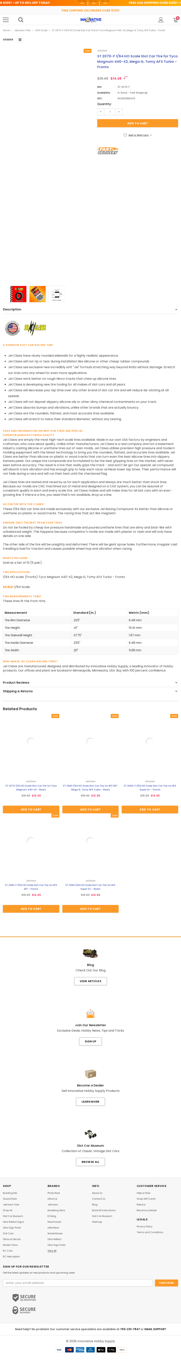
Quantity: (104, 104)
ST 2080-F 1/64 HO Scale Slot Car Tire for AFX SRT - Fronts (31, 887)
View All (52, 1250)
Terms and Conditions (150, 1232)
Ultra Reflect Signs (13, 1222)
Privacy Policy (145, 1226)
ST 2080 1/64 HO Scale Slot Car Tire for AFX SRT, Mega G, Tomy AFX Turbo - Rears (90, 787)
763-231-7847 (130, 1329)
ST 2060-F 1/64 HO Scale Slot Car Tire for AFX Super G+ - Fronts (150, 787)
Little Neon (53, 1227)
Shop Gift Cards (146, 1199)
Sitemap (97, 1222)
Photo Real (54, 1193)
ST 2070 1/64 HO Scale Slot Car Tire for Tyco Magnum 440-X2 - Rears (31, 787)
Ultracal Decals (12, 1239)
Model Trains (10, 1245)
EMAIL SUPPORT (155, 1329)
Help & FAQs (143, 1193)
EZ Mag (52, 1216)
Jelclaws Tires (11, 1204)
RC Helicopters (11, 1256)
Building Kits (10, 1193)
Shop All (7, 1210)
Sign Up (90, 1041)
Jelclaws (53, 1204)
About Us (97, 1193)
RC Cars (8, 1250)
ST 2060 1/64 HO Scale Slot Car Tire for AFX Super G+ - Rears (90, 887)
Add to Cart (31, 809)
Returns (141, 1204)
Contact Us (98, 1199)
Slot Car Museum (13, 1216)
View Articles (90, 981)
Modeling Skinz (56, 1210)
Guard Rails (10, 1199)
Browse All (91, 1162)
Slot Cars (8, 1233)
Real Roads (54, 1222)
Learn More (91, 1102)
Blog (94, 1204)
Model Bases (55, 1233)
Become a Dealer (147, 1210)
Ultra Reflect (54, 1239)
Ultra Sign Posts (12, 1227)
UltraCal (52, 1199)
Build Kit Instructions (104, 1210)
